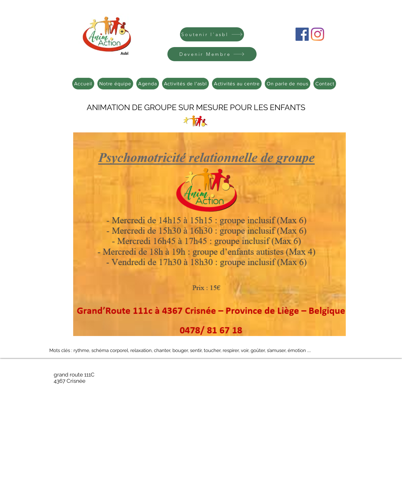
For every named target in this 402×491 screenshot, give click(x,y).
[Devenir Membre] (212, 54)
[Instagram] (317, 34)
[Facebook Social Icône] (302, 34)
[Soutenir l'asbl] (212, 34)
